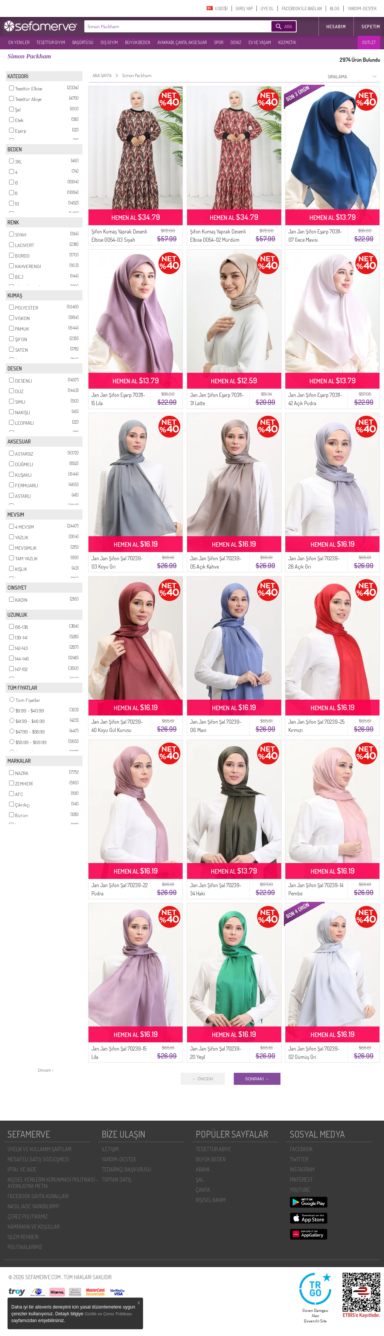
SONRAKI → (257, 1079)
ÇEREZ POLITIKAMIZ (28, 1216)
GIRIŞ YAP (244, 8)
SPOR (218, 42)
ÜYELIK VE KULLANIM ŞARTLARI (40, 1149)
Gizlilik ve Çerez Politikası (108, 1314)
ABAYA (203, 1169)
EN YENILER (18, 42)
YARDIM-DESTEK (361, 8)
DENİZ (235, 42)
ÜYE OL (267, 8)
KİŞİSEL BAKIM (211, 1200)
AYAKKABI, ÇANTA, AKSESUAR (182, 42)
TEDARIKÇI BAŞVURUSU (126, 1169)
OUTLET (369, 42)
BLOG (335, 8)
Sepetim (370, 26)
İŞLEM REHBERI (23, 1237)
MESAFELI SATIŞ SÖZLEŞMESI (38, 1159)
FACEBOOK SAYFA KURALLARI (38, 1196)
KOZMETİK (287, 42)
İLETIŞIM (110, 1149)
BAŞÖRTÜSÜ (82, 42)
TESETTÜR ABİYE (213, 1149)
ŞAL (200, 1179)
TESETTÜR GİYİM (51, 42)
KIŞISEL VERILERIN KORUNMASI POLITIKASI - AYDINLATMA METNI (53, 1182)
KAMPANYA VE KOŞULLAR (33, 1226)
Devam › (46, 1070)
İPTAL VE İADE (22, 1169)
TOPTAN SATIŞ (116, 1179)
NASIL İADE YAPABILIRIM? (33, 1206)
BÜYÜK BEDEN (137, 42)
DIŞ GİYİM (109, 42)
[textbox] (166, 26)
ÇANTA (203, 1190)
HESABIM (336, 26)
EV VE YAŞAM (259, 42)
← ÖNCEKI (202, 1079)
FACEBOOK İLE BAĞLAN (302, 8)
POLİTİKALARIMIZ (25, 1247)
